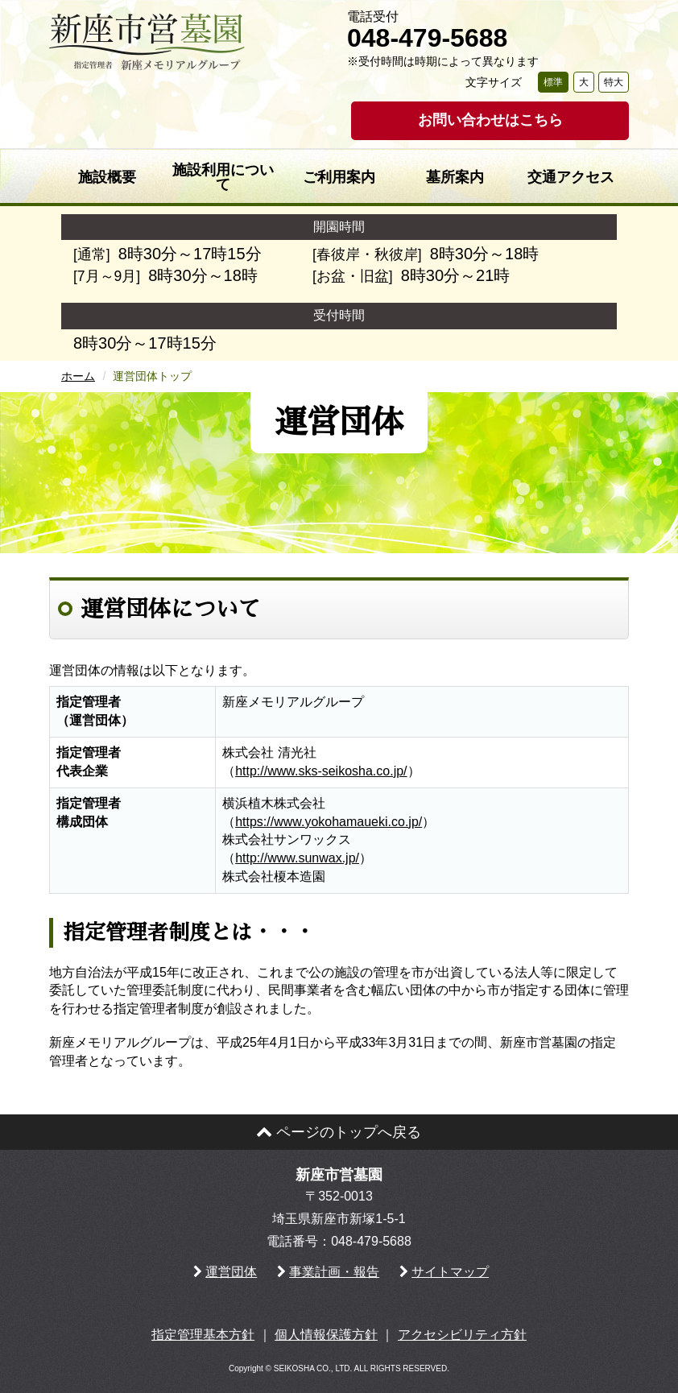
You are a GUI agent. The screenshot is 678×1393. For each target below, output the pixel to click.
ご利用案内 (339, 177)
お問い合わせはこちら (490, 120)
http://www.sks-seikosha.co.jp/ (321, 771)
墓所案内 (455, 177)
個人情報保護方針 (326, 1334)
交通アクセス (570, 177)
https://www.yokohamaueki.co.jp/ (328, 822)
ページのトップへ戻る (338, 1132)
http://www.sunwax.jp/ (297, 858)
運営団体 (231, 1272)
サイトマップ (450, 1272)
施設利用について (223, 177)
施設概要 (107, 177)
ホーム (78, 376)
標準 (553, 82)
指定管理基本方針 (202, 1334)
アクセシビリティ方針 (462, 1334)
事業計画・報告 (334, 1272)
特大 (613, 82)
